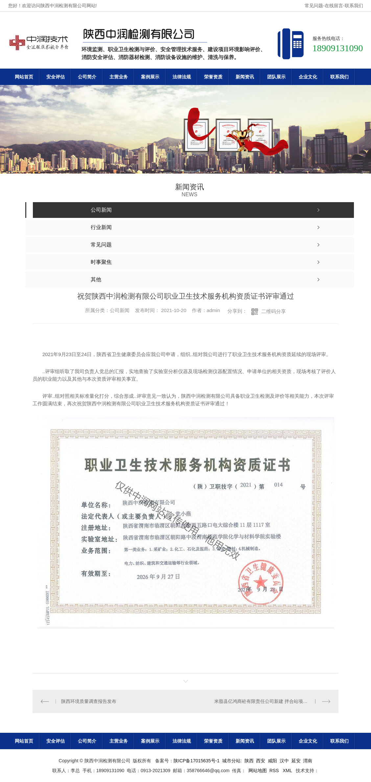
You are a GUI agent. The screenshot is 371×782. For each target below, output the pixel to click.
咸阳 (272, 760)
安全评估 (55, 76)
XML (288, 770)
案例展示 (150, 76)
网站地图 (257, 770)
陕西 (249, 760)
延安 (296, 760)
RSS (274, 770)
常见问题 (314, 5)
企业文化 (308, 76)
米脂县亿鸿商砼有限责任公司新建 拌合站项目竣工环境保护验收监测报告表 (272, 701)
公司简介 (87, 76)
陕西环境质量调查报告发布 (88, 701)
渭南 (307, 760)
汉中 (284, 760)
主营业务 (118, 76)
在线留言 (334, 5)
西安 (260, 760)
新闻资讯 (245, 76)
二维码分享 (273, 311)
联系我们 (354, 5)
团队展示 (276, 76)
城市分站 (231, 760)
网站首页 (24, 76)
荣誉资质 (213, 76)
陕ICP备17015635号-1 (197, 760)
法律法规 (182, 76)
